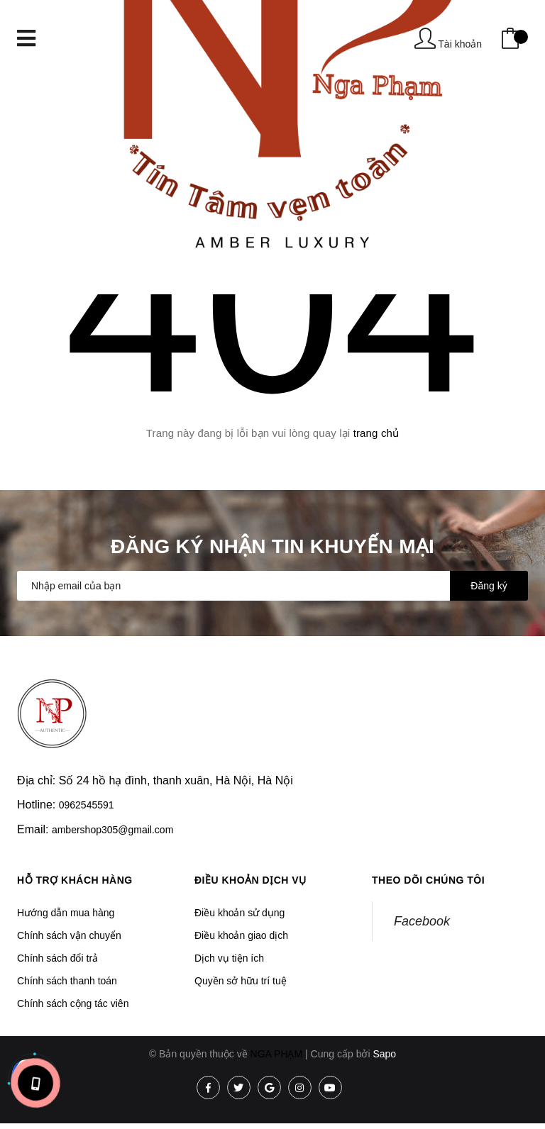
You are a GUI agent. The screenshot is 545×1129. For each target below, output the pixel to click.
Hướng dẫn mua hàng (65, 912)
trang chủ (376, 433)
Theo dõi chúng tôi (428, 880)
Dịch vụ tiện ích (229, 958)
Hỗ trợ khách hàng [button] (75, 880)
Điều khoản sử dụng (239, 912)
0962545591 (86, 805)
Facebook (422, 921)
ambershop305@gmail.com (112, 829)
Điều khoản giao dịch (241, 935)
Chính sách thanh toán (67, 980)
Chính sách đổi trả (57, 958)
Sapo (384, 1054)
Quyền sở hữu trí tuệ (240, 980)
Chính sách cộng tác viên (72, 1003)
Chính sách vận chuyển (69, 935)
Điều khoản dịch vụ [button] (250, 880)
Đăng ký (488, 585)
